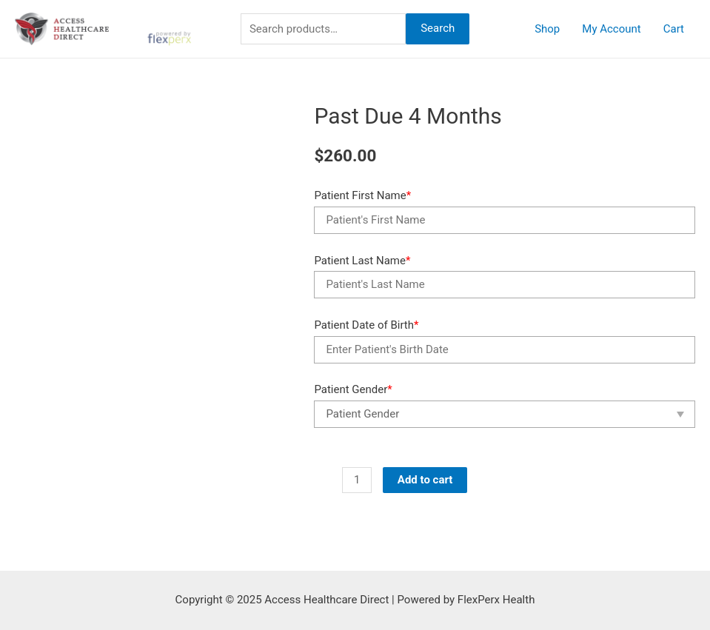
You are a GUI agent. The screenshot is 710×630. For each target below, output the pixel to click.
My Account (611, 29)
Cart (673, 29)
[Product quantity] (356, 480)
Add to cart (425, 479)
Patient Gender (353, 389)
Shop (547, 29)
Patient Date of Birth (366, 325)
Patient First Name (362, 195)
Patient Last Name (362, 260)
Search (438, 28)
